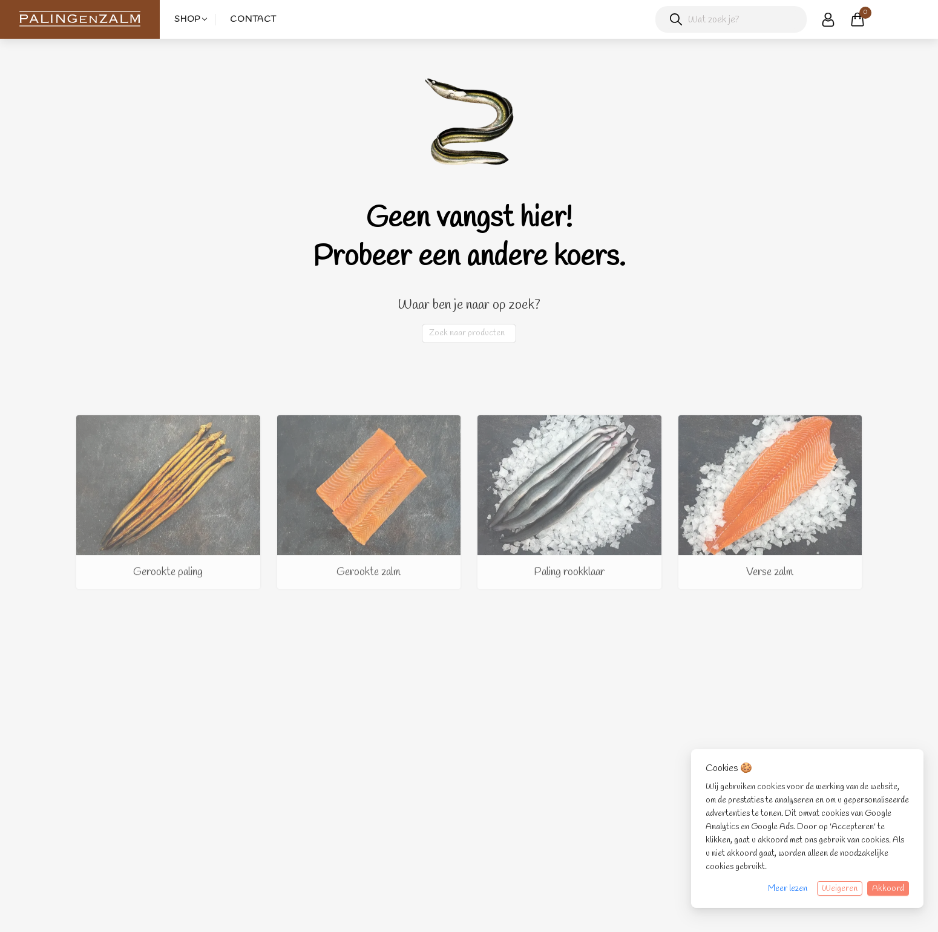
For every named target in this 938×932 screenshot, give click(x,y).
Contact (253, 19)
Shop (187, 19)
